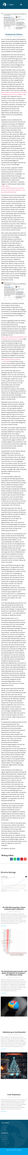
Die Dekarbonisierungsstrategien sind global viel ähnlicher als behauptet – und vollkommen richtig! (14, 973)
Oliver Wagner (18, 1150)
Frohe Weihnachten (14, 1095)
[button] (21, 4)
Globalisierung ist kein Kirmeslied (14, 1032)
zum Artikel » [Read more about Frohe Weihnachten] (3, 1111)
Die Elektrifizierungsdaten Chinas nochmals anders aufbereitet (14, 908)
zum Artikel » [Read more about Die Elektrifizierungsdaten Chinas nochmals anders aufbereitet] (3, 925)
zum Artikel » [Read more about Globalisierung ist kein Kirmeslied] (3, 1049)
